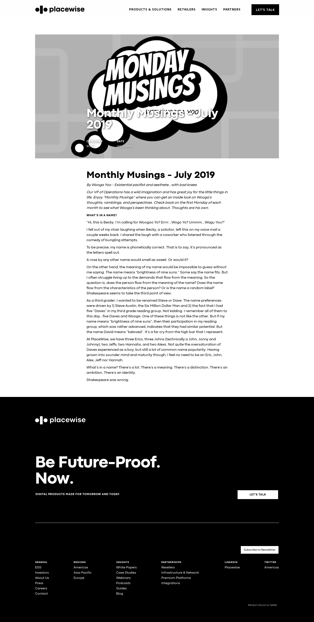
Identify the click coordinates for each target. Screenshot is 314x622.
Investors (42, 572)
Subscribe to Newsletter (259, 550)
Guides (121, 588)
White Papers (126, 567)
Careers (41, 588)
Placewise (232, 567)
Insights (209, 9)
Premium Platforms (176, 578)
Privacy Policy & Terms (262, 605)
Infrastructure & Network (180, 572)
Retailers (187, 9)
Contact (41, 593)
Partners (232, 9)
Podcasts (123, 583)
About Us (42, 578)
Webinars (123, 578)
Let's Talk (265, 9)
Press (39, 583)
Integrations (170, 583)
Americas (81, 567)
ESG (38, 567)
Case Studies (126, 572)
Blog (119, 593)
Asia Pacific (83, 572)
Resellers (168, 567)
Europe (79, 578)
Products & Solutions (150, 9)
